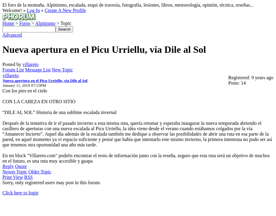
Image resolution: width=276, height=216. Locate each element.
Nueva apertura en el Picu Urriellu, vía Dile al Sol (45, 80)
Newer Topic (14, 171)
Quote (21, 166)
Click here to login (20, 192)
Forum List (13, 69)
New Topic (62, 69)
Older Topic (40, 171)
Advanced (12, 35)
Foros (24, 23)
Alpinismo (45, 23)
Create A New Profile (65, 10)
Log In (33, 10)
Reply (8, 166)
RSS (28, 177)
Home (8, 23)
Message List (38, 69)
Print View (12, 177)
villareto (30, 64)
